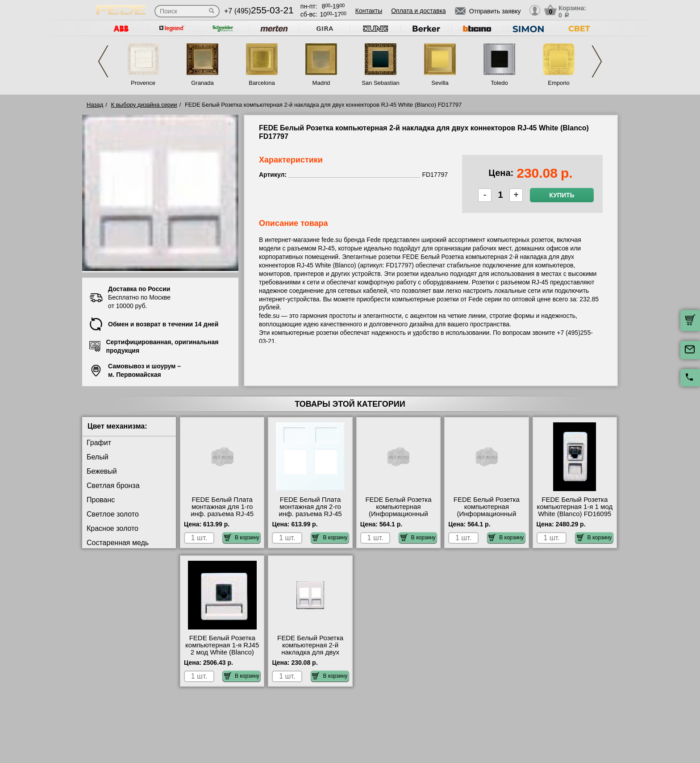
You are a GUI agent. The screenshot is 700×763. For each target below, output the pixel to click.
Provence (143, 82)
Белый (97, 457)
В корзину (241, 537)
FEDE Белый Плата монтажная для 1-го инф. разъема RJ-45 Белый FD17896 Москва (222, 510)
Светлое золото (113, 514)
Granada (202, 82)
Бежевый (102, 471)
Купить (561, 195)
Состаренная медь (118, 542)
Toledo (499, 82)
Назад (95, 104)
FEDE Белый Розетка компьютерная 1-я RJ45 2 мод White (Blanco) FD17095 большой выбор (222, 652)
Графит (99, 442)
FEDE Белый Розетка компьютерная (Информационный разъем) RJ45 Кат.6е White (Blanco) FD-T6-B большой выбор (486, 517)
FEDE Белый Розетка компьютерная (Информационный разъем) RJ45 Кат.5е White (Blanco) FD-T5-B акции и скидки (398, 517)
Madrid (321, 82)
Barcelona (262, 82)
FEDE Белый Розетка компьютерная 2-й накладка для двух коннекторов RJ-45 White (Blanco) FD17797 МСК (310, 655)
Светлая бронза (113, 485)
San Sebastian (381, 82)
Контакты (368, 10)
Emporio (558, 82)
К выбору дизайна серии (144, 104)
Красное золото (112, 528)
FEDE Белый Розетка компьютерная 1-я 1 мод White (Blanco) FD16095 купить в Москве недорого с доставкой (574, 514)
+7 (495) (259, 11)
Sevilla (439, 82)
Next (597, 61)
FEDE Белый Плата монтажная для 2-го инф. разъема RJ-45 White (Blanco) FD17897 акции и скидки (310, 514)
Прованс (101, 500)
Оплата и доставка (418, 10)
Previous (103, 61)
